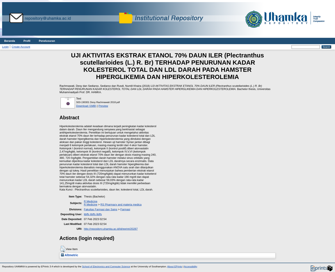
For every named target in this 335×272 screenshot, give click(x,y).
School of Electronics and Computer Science (106, 266)
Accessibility (190, 266)
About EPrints (174, 266)
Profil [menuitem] (26, 40)
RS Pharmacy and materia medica (121, 204)
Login (5, 46)
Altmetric (69, 255)
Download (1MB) (86, 105)
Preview (103, 105)
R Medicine (90, 201)
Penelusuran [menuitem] (47, 40)
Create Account (21, 46)
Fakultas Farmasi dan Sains (100, 209)
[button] (62, 249)
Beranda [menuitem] (9, 40)
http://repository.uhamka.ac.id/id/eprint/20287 (111, 228)
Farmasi (125, 209)
